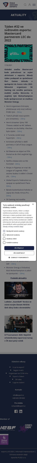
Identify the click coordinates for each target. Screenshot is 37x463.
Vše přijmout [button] (19, 248)
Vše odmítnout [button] (19, 253)
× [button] (33, 204)
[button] (19, 257)
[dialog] (18, 231)
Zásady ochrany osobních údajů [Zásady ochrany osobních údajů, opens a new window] (13, 227)
